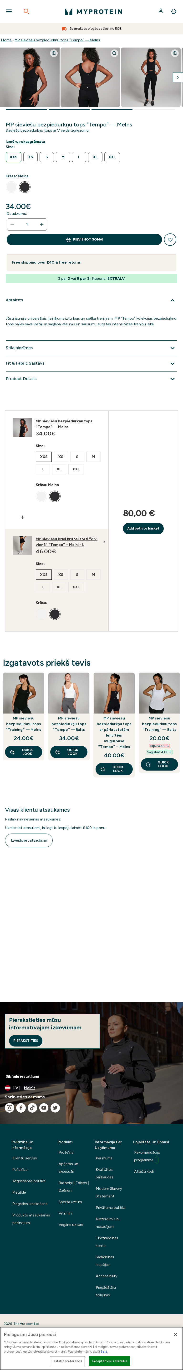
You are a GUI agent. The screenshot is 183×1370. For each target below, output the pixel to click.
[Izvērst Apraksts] (91, 300)
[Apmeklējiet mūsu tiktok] (32, 1108)
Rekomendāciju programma (147, 1156)
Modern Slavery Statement (109, 1192)
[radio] (13, 157)
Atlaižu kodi (144, 1171)
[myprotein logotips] (93, 11)
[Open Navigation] (9, 11)
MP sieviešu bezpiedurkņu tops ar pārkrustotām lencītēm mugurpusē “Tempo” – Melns (114, 732)
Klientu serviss (24, 1158)
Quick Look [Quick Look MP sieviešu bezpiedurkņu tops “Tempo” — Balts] (66, 752)
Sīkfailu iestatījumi (22, 1076)
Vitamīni (65, 1213)
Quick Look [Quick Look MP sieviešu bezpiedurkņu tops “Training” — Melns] (21, 752)
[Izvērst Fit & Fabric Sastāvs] (91, 363)
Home (6, 40)
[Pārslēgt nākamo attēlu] (178, 77)
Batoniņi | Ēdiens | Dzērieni (74, 1187)
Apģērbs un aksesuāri (68, 1168)
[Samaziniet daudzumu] (12, 224)
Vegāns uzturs (71, 1224)
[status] (26, 224)
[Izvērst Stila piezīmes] (91, 348)
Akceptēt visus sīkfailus (109, 1361)
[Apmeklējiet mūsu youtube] (44, 1108)
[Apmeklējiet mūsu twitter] (55, 1108)
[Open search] (26, 11)
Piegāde (19, 1192)
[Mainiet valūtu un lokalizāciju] (91, 1088)
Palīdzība (19, 1169)
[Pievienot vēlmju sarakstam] (170, 239)
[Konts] (161, 11)
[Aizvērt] (175, 1334)
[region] (91, 1348)
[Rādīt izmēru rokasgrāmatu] (26, 142)
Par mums (104, 1158)
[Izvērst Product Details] (91, 379)
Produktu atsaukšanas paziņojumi (31, 1219)
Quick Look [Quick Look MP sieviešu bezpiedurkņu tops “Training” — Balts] (157, 764)
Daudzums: (17, 213)
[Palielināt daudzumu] (41, 224)
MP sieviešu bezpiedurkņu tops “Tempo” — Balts (68, 724)
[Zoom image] (54, 53)
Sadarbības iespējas (105, 1261)
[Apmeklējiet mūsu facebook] (21, 1108)
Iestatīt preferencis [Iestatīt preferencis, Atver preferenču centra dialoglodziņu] (67, 1361)
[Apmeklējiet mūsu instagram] (9, 1108)
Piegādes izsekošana (29, 1203)
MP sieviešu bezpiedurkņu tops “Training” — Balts (159, 724)
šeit (104, 1351)
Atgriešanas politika (29, 1181)
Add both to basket (143, 528)
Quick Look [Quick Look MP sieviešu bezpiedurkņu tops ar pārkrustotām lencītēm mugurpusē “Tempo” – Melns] (111, 769)
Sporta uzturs (70, 1202)
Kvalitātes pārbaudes (104, 1173)
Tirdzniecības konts (107, 1242)
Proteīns (66, 1152)
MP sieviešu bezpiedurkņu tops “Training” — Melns (23, 724)
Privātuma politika (111, 1207)
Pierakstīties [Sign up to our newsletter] (25, 1041)
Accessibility (106, 1276)
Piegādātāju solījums (106, 1291)
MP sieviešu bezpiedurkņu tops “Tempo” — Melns (57, 40)
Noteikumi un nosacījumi (107, 1223)
